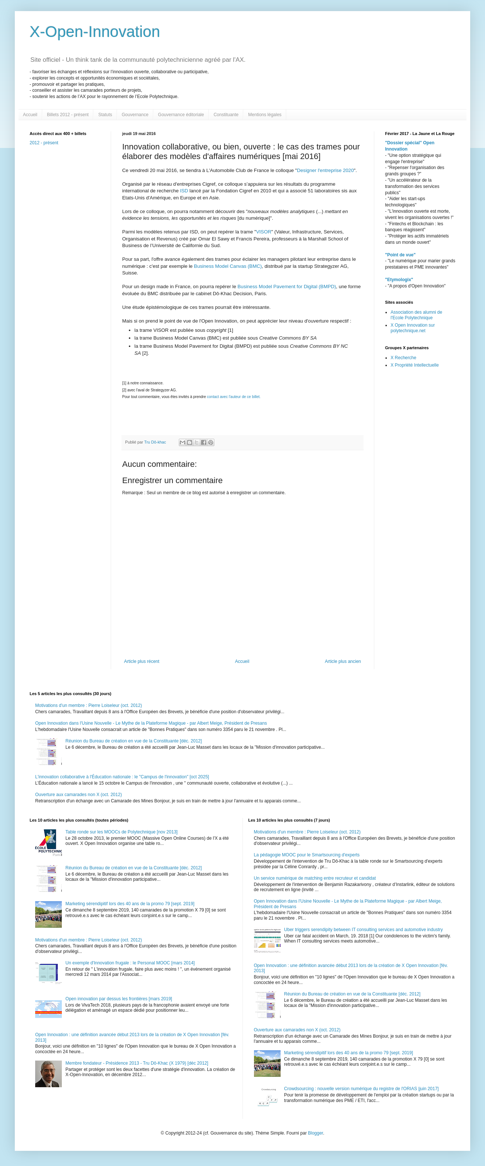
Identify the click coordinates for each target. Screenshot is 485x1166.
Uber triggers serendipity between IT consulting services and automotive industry (363, 929)
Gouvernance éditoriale (181, 114)
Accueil (30, 114)
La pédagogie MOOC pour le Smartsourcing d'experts (307, 854)
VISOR (263, 232)
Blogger (315, 1133)
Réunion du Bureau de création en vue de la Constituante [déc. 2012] (134, 741)
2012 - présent (44, 142)
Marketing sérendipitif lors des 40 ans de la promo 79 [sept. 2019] (130, 903)
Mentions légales (264, 114)
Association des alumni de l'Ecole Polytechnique (416, 315)
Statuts (105, 114)
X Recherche (403, 357)
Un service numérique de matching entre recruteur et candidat (315, 878)
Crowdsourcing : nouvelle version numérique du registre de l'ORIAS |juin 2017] (361, 1088)
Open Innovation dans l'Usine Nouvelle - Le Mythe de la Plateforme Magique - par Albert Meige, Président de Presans (151, 723)
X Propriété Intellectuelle (415, 365)
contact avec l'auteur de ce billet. (234, 397)
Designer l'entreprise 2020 (325, 170)
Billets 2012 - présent (68, 114)
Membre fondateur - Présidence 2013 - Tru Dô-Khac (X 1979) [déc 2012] (137, 1063)
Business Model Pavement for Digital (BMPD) (287, 286)
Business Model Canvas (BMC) (228, 266)
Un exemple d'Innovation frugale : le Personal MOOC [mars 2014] (130, 963)
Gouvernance (135, 114)
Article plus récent (141, 661)
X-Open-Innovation (95, 31)
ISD (184, 190)
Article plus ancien (343, 661)
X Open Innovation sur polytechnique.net (413, 328)
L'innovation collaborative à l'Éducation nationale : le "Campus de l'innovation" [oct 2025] (122, 776)
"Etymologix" (399, 279)
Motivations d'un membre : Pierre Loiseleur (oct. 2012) (88, 705)
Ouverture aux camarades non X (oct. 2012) (78, 794)
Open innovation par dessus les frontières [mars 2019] (119, 998)
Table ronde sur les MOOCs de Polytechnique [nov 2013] (122, 832)
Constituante (226, 114)
